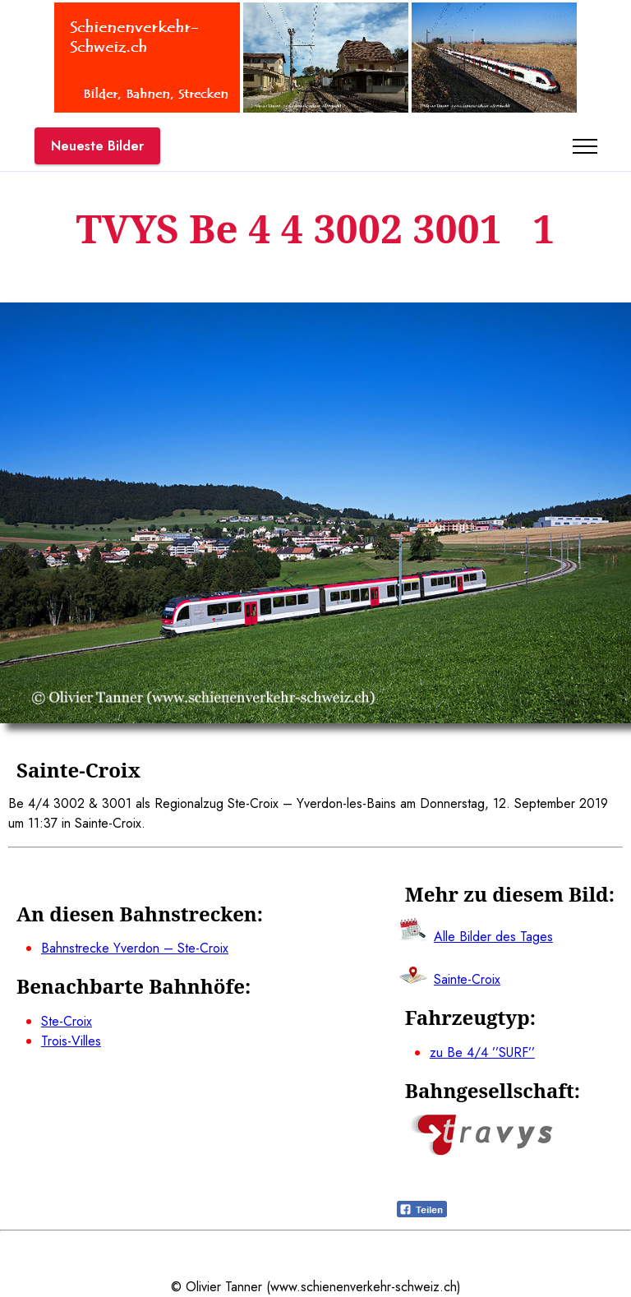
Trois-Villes (71, 1041)
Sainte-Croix (467, 979)
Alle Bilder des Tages (493, 936)
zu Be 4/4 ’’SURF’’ (482, 1052)
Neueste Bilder (97, 145)
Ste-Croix (66, 1021)
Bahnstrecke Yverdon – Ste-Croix (134, 948)
